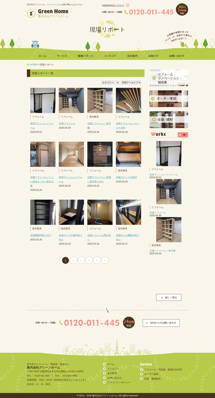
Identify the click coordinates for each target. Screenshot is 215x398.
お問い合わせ (114, 378)
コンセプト (113, 368)
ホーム (110, 364)
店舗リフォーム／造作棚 (162, 250)
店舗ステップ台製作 (126, 177)
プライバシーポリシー (119, 382)
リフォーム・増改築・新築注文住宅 (163, 369)
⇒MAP (78, 371)
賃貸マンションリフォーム (163, 174)
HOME (33, 64)
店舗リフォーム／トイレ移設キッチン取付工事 (42, 181)
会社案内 (112, 373)
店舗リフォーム (67, 123)
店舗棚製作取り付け (40, 235)
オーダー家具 (151, 374)
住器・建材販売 (152, 378)
